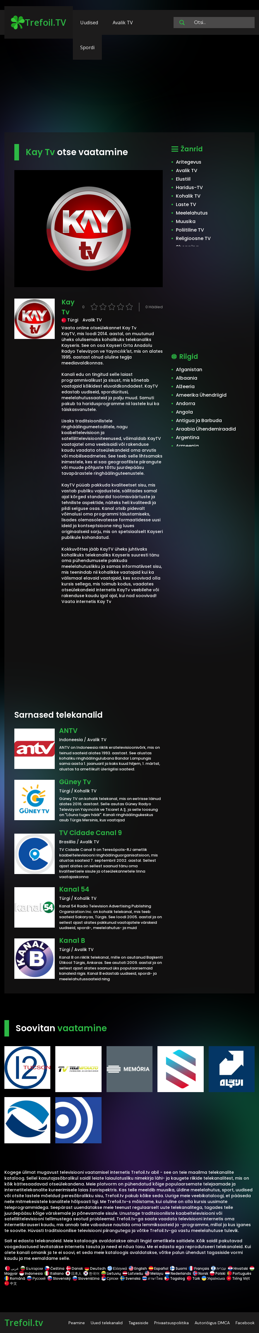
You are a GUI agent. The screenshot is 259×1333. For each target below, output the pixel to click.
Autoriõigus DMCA (212, 1322)
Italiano (54, 1273)
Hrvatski (238, 1268)
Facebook (245, 1322)
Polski (217, 1273)
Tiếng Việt (238, 1278)
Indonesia (31, 1273)
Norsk (200, 1273)
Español (158, 1268)
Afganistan (189, 369)
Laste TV (186, 204)
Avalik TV (123, 22)
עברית (218, 1268)
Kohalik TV (188, 196)
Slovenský (59, 1278)
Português (239, 1273)
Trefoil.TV (38, 23)
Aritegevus (188, 162)
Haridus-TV (189, 187)
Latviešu (133, 1273)
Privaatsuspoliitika (171, 1322)
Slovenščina (86, 1278)
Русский (36, 1278)
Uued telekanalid (107, 1322)
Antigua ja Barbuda (199, 420)
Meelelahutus (192, 213)
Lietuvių (111, 1273)
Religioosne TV (193, 238)
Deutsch (95, 1268)
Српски (109, 1278)
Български (32, 1268)
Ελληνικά (117, 1268)
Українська (213, 1278)
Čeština (54, 1268)
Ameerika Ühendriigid (201, 395)
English (138, 1268)
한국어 (91, 1273)
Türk (193, 1278)
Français (199, 1268)
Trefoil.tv (23, 1323)
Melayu (154, 1273)
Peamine (76, 1322)
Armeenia (187, 446)
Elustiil (183, 179)
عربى (12, 1268)
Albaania (186, 378)
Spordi (87, 47)
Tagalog (175, 1278)
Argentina (187, 437)
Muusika (185, 221)
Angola (184, 412)
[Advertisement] (129, 86)
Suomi (178, 1268)
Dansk (74, 1268)
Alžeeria (185, 386)
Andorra (185, 403)
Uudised (89, 22)
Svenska (130, 1278)
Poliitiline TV (190, 230)
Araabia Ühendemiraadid (206, 429)
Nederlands (178, 1273)
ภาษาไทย (152, 1278)
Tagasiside (138, 1322)
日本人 (74, 1273)
